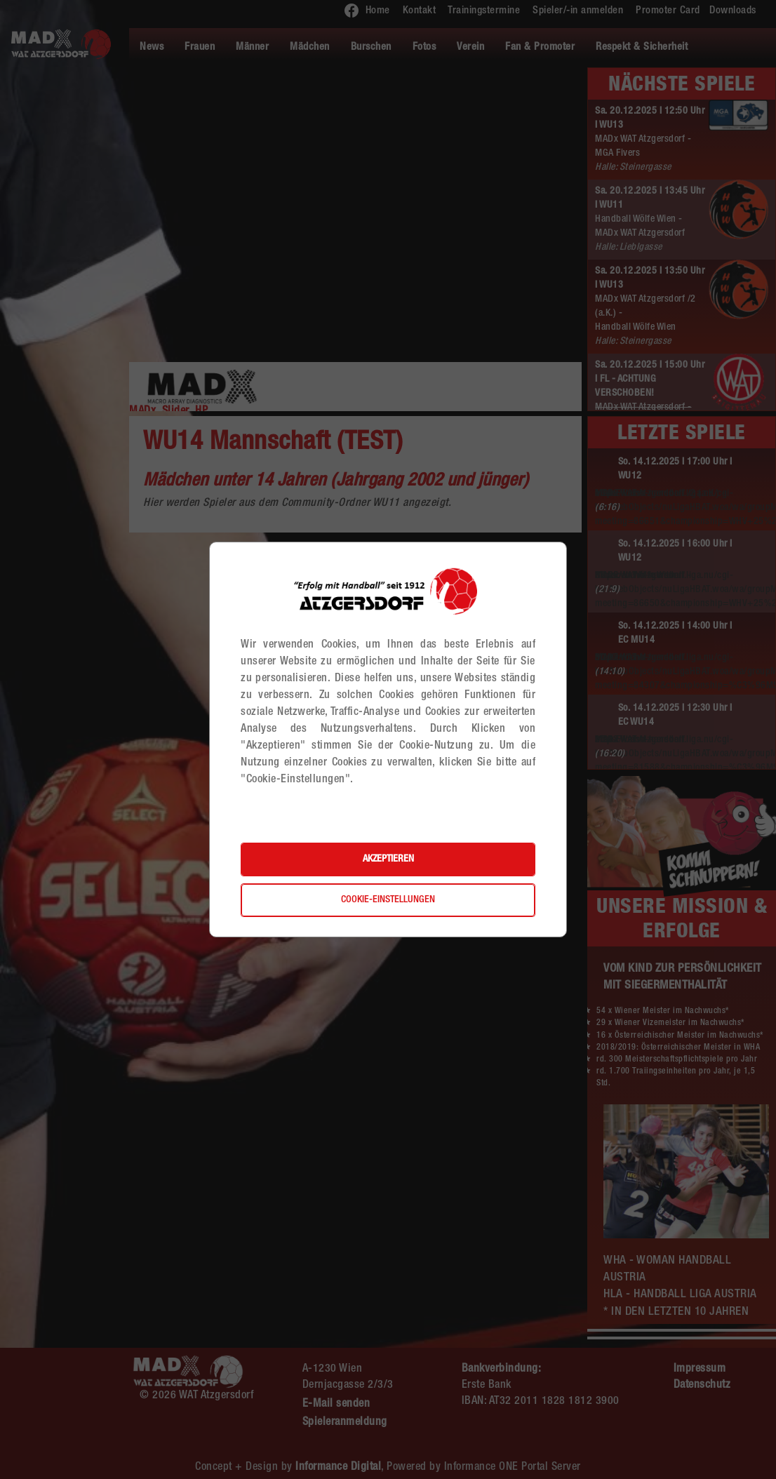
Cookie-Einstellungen (388, 900)
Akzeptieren (388, 859)
